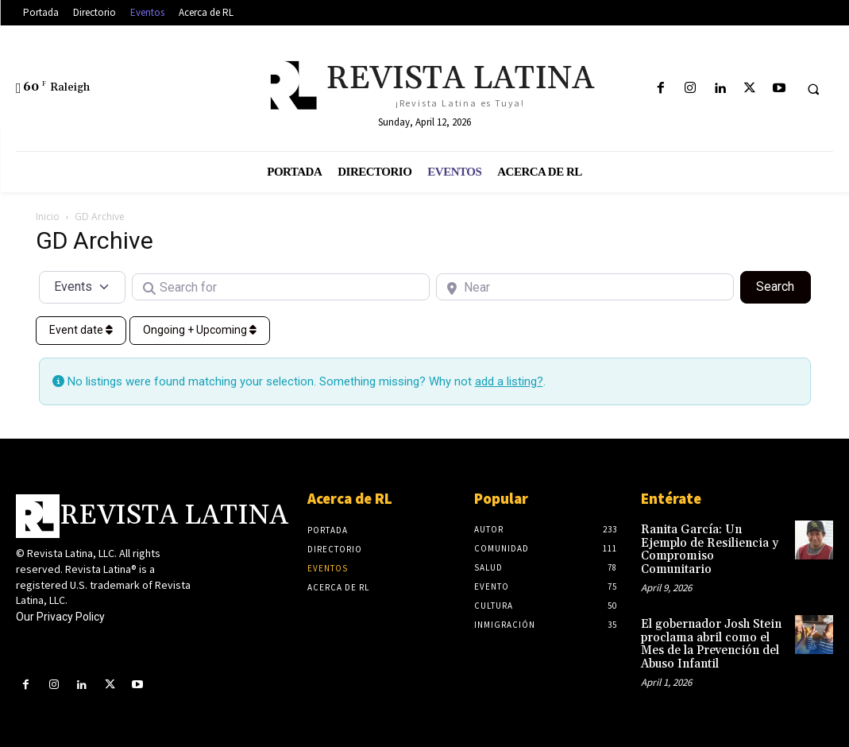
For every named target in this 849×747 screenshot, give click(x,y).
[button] (813, 89)
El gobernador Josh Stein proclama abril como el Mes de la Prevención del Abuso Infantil (712, 627)
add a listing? (509, 381)
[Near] (585, 286)
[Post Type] (82, 287)
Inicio (48, 216)
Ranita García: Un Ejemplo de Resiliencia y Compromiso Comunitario (709, 541)
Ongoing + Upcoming (200, 329)
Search (783, 285)
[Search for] (281, 286)
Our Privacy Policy (60, 616)
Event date (81, 329)
